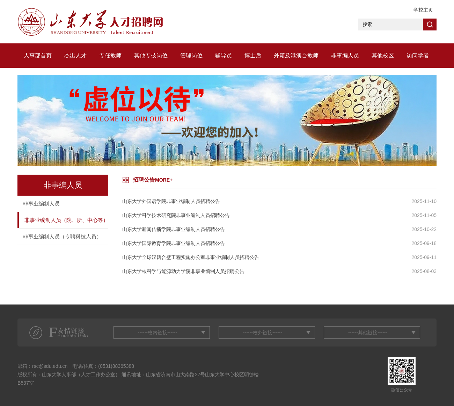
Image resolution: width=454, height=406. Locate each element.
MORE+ (164, 180)
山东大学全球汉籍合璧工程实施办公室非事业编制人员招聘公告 (190, 257)
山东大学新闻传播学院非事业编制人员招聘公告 (173, 229)
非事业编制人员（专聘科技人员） (62, 236)
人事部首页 (38, 55)
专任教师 (110, 55)
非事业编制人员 (41, 203)
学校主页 (423, 10)
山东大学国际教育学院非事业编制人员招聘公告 (173, 243)
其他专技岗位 (151, 55)
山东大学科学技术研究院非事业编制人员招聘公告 (176, 215)
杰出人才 (75, 55)
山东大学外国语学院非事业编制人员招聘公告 (171, 201)
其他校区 (383, 55)
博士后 (252, 55)
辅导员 (223, 55)
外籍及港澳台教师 (296, 55)
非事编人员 (345, 55)
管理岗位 (191, 55)
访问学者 (418, 55)
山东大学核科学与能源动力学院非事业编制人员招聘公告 (183, 271)
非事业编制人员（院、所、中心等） (66, 220)
